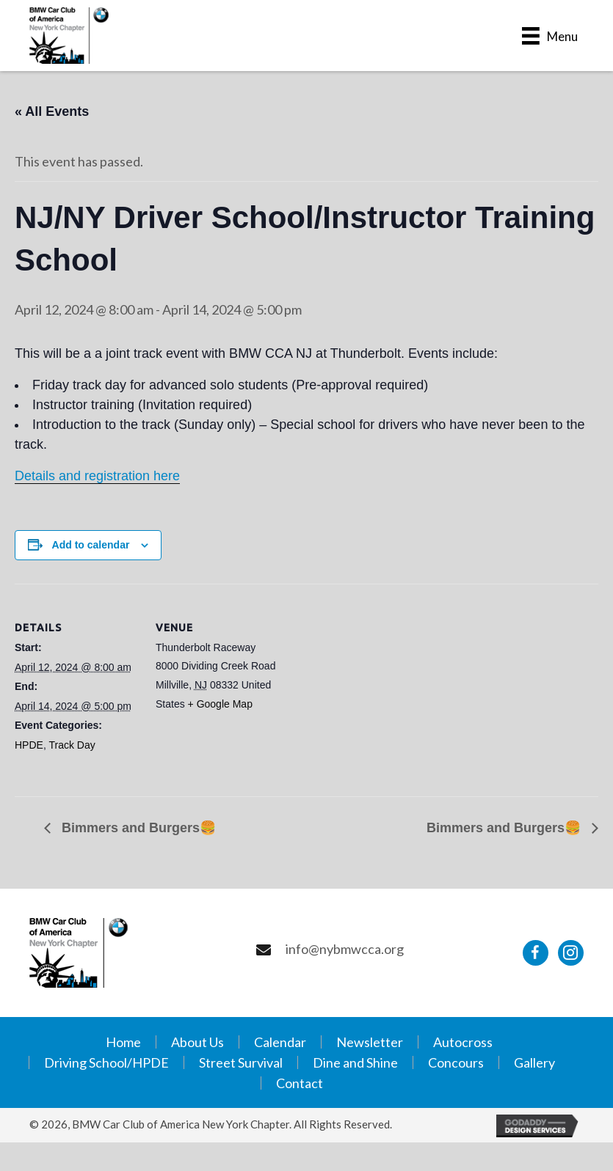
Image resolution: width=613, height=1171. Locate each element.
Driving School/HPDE (106, 1062)
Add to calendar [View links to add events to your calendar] (91, 545)
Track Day (71, 745)
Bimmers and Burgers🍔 (137, 828)
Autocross (463, 1042)
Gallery (534, 1062)
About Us (197, 1042)
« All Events (52, 111)
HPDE (29, 745)
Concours (456, 1062)
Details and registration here (97, 476)
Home (123, 1042)
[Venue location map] (374, 685)
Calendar (280, 1042)
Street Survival (241, 1062)
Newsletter (369, 1042)
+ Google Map (220, 704)
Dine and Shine (355, 1062)
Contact (299, 1083)
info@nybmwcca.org (345, 949)
